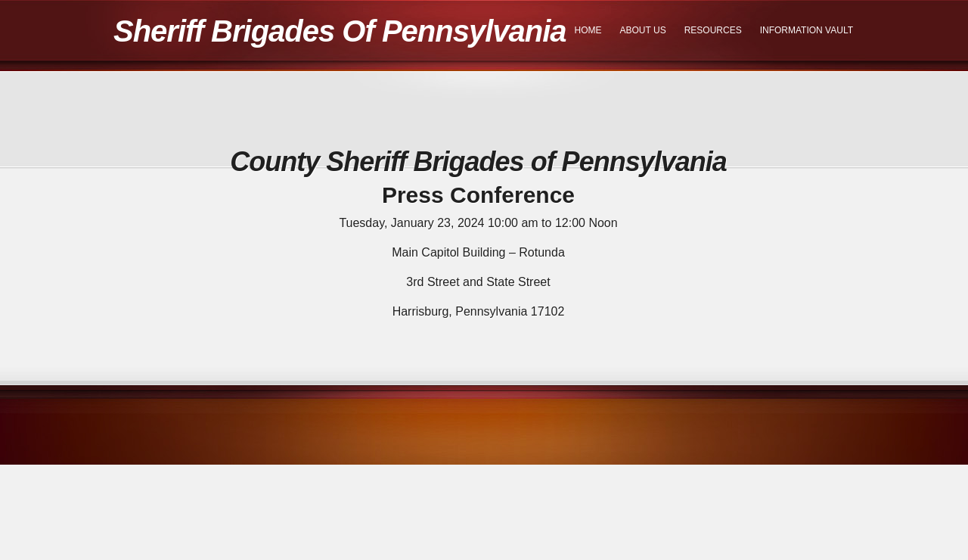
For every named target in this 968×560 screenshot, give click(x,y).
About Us (643, 30)
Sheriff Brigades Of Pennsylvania (339, 31)
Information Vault (806, 30)
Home (588, 30)
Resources (713, 30)
